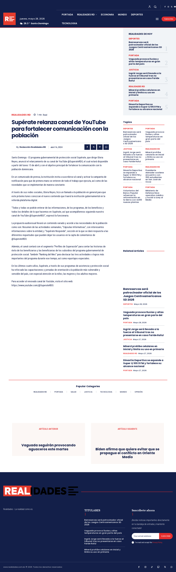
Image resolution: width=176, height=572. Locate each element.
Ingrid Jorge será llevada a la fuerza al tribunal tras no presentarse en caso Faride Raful (145, 77)
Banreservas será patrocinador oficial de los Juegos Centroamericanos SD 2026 (145, 46)
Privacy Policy (157, 542)
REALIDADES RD (21, 115)
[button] (155, 6)
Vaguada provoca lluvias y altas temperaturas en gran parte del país (144, 61)
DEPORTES (134, 39)
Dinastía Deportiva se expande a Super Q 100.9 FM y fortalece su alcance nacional (145, 107)
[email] (145, 536)
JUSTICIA (134, 70)
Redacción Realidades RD (33, 147)
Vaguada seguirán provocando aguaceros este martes (48, 447)
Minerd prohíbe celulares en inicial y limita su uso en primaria (144, 92)
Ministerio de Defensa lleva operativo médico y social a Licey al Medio (154, 195)
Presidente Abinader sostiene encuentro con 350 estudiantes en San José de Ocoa (154, 176)
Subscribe (166, 536)
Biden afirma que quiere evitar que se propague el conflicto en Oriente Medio (127, 453)
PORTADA (134, 55)
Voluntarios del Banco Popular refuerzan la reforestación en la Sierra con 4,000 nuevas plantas (132, 196)
